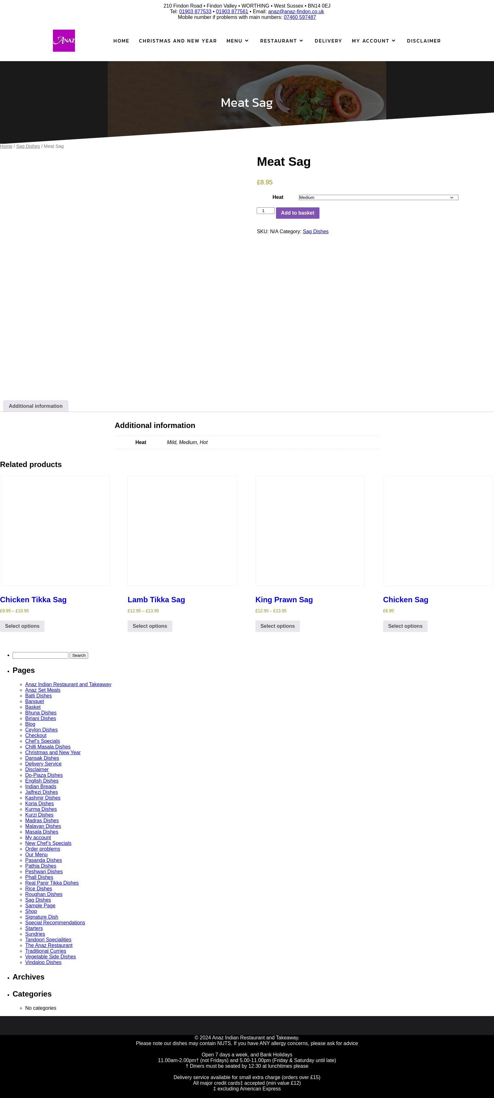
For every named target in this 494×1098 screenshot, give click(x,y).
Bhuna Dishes (41, 712)
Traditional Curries (45, 951)
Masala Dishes (41, 832)
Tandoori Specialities (48, 939)
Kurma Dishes (41, 809)
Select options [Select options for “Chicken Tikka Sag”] (22, 626)
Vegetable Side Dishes (50, 956)
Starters (34, 928)
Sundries (35, 934)
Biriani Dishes (40, 718)
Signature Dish (41, 917)
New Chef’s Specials (48, 843)
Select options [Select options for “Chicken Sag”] (405, 626)
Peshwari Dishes (44, 871)
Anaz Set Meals (42, 690)
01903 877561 (232, 11)
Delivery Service (43, 763)
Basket (33, 707)
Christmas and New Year (178, 40)
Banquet (34, 701)
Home (121, 40)
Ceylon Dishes (41, 729)
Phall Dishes (39, 877)
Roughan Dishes (43, 894)
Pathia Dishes (40, 866)
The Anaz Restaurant (48, 945)
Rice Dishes (38, 888)
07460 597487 (300, 17)
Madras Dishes (42, 820)
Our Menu (36, 854)
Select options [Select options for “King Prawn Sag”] (278, 626)
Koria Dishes (39, 803)
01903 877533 (195, 11)
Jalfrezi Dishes (41, 792)
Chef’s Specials (42, 741)
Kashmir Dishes (42, 797)
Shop (31, 911)
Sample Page (40, 905)
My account (38, 837)
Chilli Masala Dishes (48, 746)
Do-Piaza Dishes (44, 775)
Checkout (36, 735)
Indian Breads (40, 786)
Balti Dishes (38, 695)
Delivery (328, 40)
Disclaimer (424, 40)
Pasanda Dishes (43, 860)
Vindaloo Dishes (43, 962)
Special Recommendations (55, 922)
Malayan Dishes (43, 826)
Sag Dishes (28, 146)
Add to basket (297, 213)
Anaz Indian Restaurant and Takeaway (68, 684)
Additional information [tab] (36, 406)
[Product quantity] (265, 210)
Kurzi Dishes (39, 815)
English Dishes (42, 780)
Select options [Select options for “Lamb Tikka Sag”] (150, 626)
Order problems (42, 849)
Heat (278, 197)
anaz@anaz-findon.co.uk (296, 11)
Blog (30, 724)
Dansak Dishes (42, 758)
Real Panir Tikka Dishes (52, 883)
